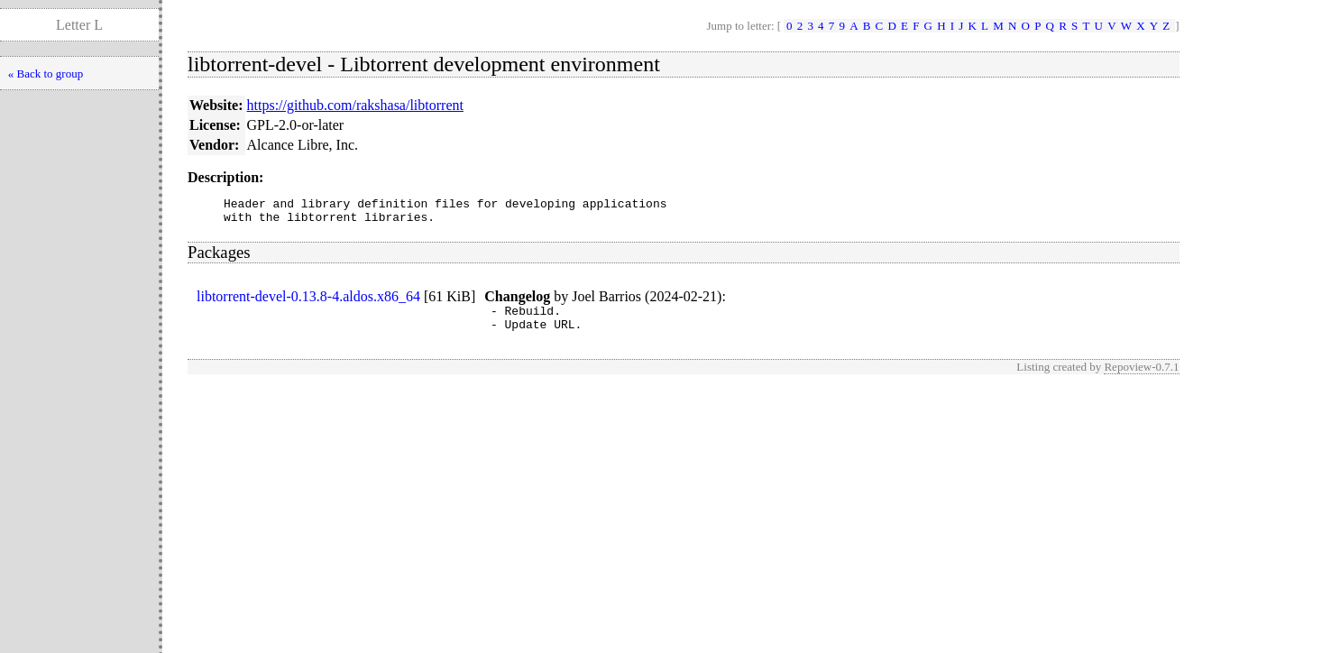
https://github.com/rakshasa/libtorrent (355, 105)
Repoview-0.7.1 (1141, 377)
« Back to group (45, 73)
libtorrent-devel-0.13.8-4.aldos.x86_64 (308, 301)
